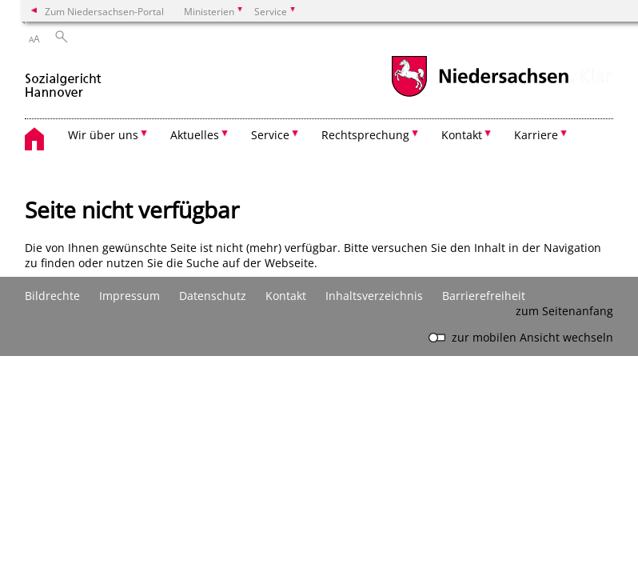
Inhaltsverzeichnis (374, 295)
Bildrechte (52, 295)
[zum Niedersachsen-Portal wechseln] (479, 94)
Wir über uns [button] (103, 134)
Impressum (129, 295)
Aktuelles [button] (194, 134)
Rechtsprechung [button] (365, 134)
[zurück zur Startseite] (63, 78)
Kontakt (285, 295)
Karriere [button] (536, 134)
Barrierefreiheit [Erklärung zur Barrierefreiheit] (483, 295)
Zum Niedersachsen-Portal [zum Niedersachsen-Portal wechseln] (104, 11)
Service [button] (270, 134)
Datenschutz (212, 295)
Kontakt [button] (461, 134)
